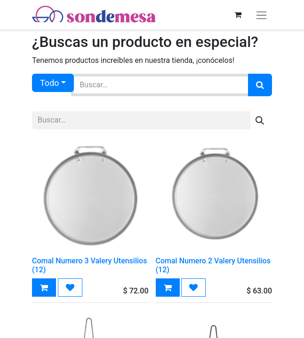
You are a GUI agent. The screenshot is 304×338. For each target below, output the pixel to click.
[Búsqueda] (260, 85)
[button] (44, 287)
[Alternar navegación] (261, 15)
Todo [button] (49, 83)
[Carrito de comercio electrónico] (237, 14)
